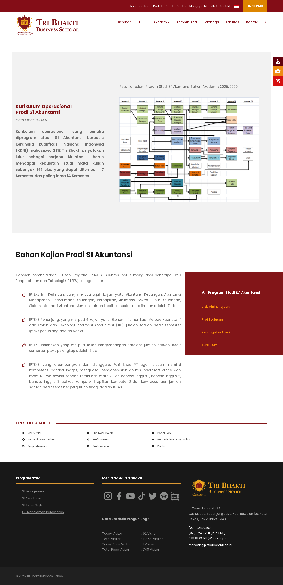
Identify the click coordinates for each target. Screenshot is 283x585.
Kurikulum (209, 345)
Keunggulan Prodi (215, 332)
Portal (157, 6)
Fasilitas (232, 22)
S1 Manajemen (33, 491)
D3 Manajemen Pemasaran (43, 512)
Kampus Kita (186, 22)
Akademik (161, 22)
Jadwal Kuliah (139, 6)
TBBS (142, 22)
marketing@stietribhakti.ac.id (210, 545)
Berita (181, 6)
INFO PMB (255, 6)
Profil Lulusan (212, 319)
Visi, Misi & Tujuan (215, 306)
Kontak (252, 22)
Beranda (124, 22)
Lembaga (211, 22)
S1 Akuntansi (31, 498)
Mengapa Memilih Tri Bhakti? (209, 6)
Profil (169, 6)
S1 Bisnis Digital (33, 505)
